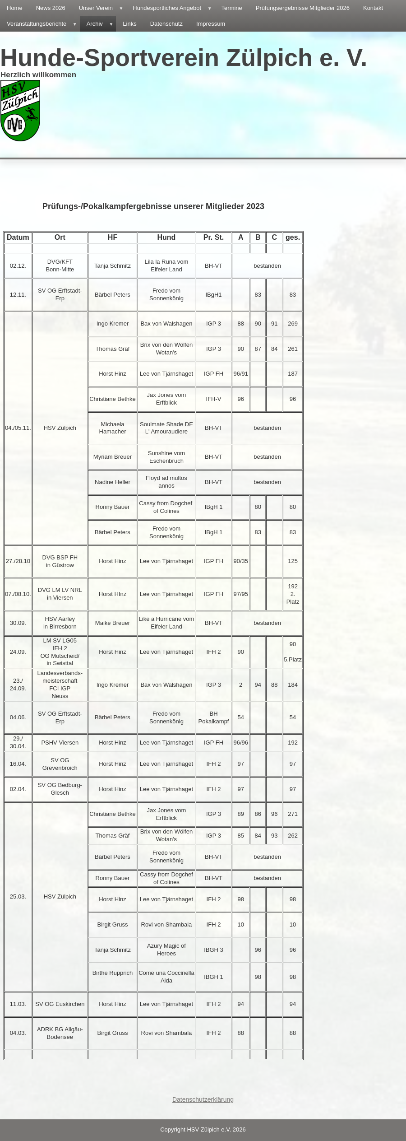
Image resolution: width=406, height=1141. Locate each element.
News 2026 (50, 8)
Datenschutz (166, 23)
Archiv (101, 24)
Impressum (210, 23)
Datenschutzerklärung (203, 1099)
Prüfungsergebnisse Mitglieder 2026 (303, 8)
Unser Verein (102, 8)
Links (129, 23)
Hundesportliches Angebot (173, 8)
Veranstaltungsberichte (43, 24)
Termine (231, 8)
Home (15, 8)
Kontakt (373, 8)
